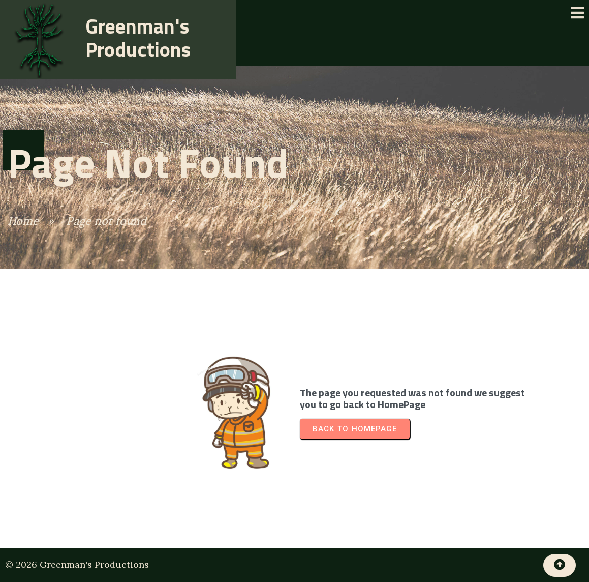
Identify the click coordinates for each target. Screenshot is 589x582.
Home (23, 221)
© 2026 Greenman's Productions (77, 564)
